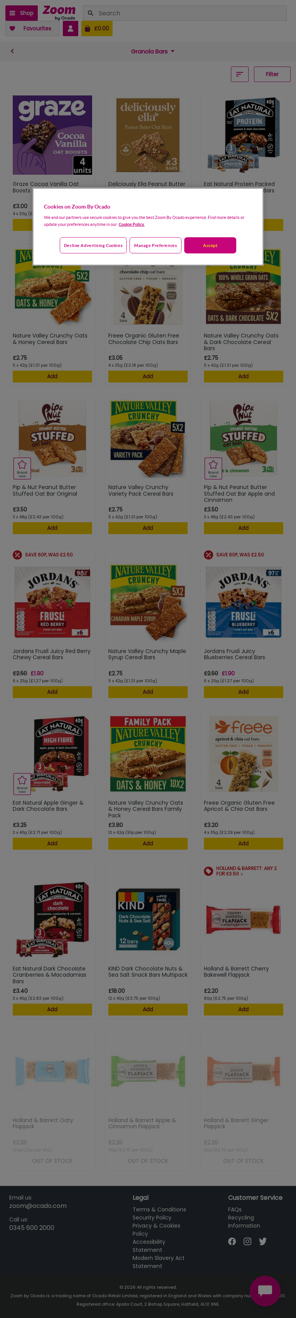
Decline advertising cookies (93, 245)
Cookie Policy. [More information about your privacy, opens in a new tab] (132, 224)
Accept (210, 245)
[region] (148, 226)
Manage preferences (155, 245)
